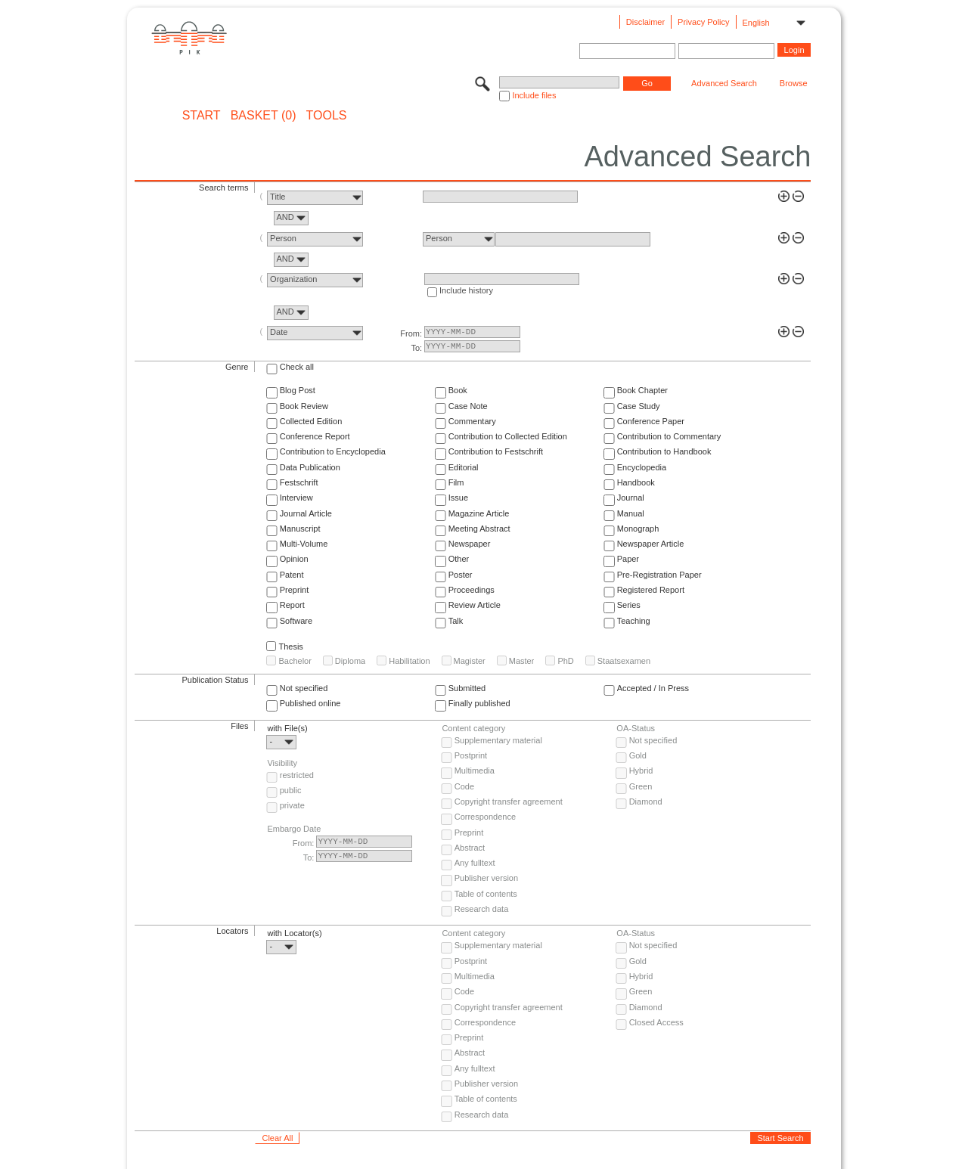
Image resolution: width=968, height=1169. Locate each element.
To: (416, 347)
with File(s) (287, 728)
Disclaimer (645, 21)
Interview (296, 497)
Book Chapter (642, 390)
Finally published (479, 703)
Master (522, 660)
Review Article (474, 604)
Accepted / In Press (653, 688)
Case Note (468, 406)
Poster (460, 574)
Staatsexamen (623, 660)
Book (457, 390)
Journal (630, 497)
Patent (292, 574)
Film (456, 482)
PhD (565, 660)
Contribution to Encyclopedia (333, 451)
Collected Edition (311, 421)
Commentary (472, 421)
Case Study (638, 406)
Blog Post (297, 390)
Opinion (294, 558)
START (201, 116)
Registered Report (650, 589)
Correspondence (485, 816)
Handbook (636, 482)
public (291, 790)
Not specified (304, 688)
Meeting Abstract (479, 528)
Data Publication (310, 467)
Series (629, 604)
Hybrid (641, 770)
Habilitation (409, 660)
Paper (628, 558)
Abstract (470, 847)
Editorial (463, 467)
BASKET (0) (263, 116)
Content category (473, 728)
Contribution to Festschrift (495, 451)
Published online (310, 703)
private (292, 805)
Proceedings (471, 589)
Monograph (638, 528)
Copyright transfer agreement (509, 801)
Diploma (350, 660)
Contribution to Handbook (664, 451)
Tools (326, 116)
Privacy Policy (703, 21)
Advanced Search (724, 83)
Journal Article (306, 513)
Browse (794, 83)
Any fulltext (475, 862)
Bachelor (294, 660)
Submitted (467, 688)
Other (459, 558)
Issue (458, 497)
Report (292, 604)
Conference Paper (650, 421)
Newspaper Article (650, 543)
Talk (456, 620)
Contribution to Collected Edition (507, 436)
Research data (482, 908)
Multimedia (475, 770)
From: (411, 333)
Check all (297, 366)
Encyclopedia (641, 467)
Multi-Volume (304, 543)
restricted (297, 775)
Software (296, 620)
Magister (470, 660)
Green (641, 786)
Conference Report (315, 436)
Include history (466, 290)
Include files (534, 95)
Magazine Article (479, 513)
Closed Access (656, 1022)
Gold (638, 755)
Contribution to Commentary (669, 436)
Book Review (304, 406)
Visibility (282, 762)
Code (464, 786)
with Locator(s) (294, 933)
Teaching (633, 620)
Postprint (471, 755)
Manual (630, 513)
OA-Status (635, 728)
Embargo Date (294, 828)
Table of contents (486, 893)
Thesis (290, 646)
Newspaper (469, 543)
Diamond (645, 801)
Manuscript (300, 528)
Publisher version (486, 877)
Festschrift (299, 482)
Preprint (294, 589)
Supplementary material (498, 740)
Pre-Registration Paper (659, 574)
